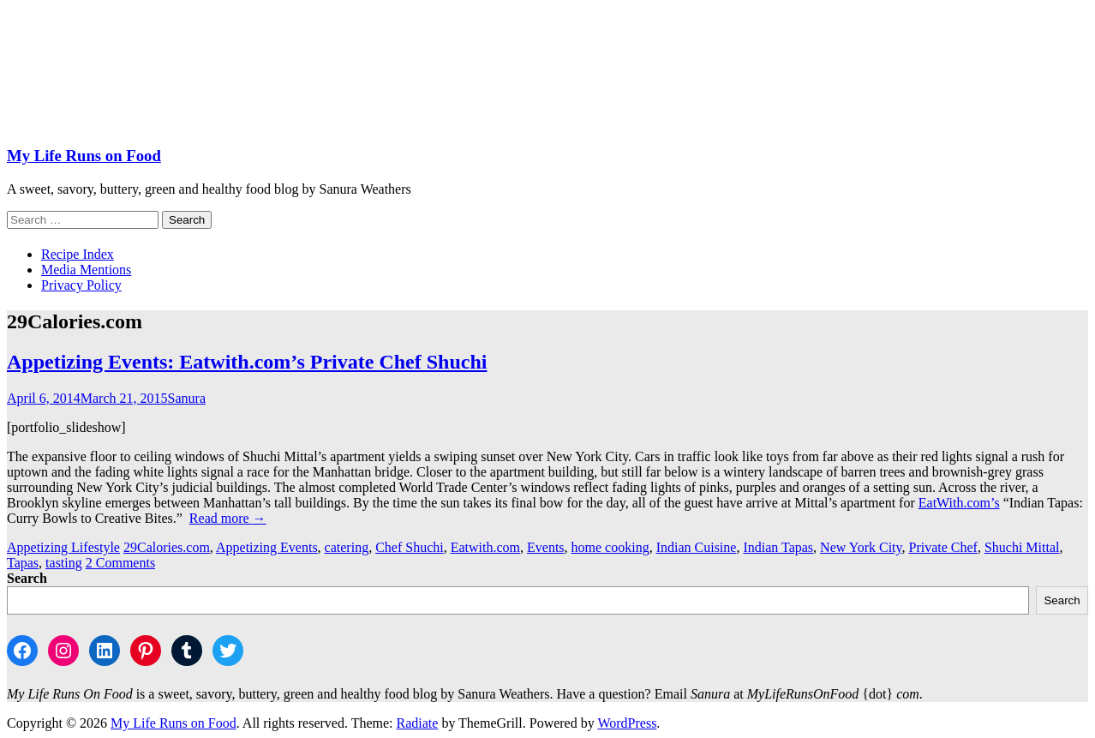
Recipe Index (77, 254)
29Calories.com (166, 547)
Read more (227, 518)
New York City (860, 547)
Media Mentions (86, 269)
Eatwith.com (485, 547)
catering (347, 547)
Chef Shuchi (409, 547)
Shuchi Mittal (1022, 547)
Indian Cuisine (696, 547)
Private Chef (943, 547)
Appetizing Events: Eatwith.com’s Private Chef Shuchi (247, 362)
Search (27, 578)
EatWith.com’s (959, 502)
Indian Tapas (778, 547)
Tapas (23, 562)
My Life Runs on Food (84, 156)
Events (546, 547)
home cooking (610, 547)
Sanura (187, 398)
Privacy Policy (81, 285)
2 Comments (120, 562)
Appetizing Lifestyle (63, 547)
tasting (63, 562)
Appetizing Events (267, 547)
